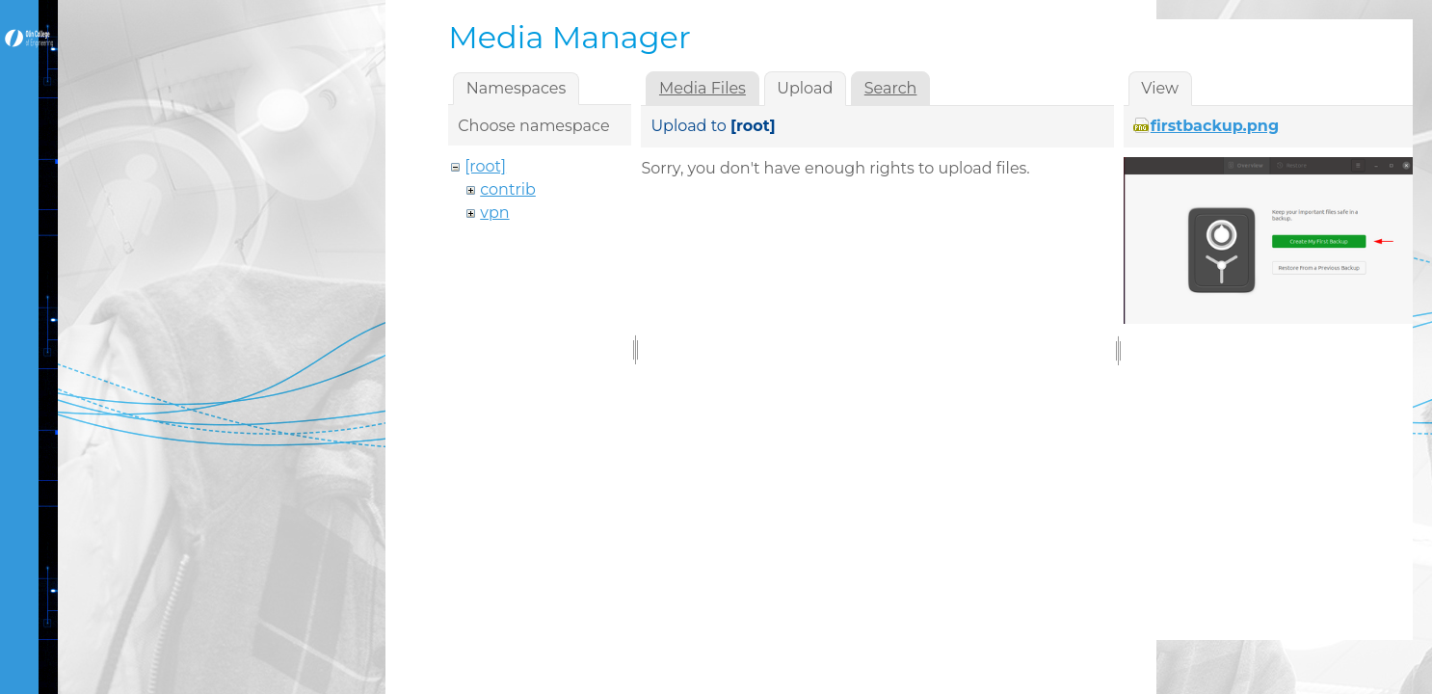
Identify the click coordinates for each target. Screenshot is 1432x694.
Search (890, 88)
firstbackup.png (1215, 126)
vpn (494, 212)
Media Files (702, 88)
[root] (485, 166)
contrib (508, 189)
